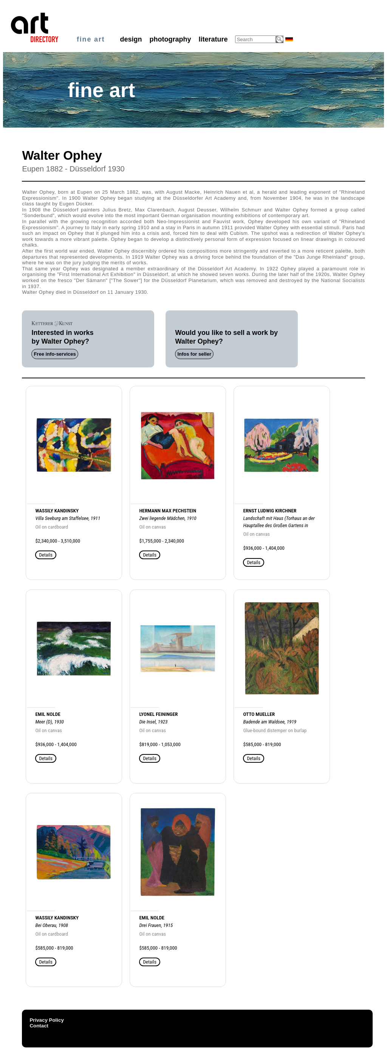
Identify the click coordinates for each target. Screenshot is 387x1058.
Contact (38, 1026)
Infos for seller (194, 354)
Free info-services (55, 354)
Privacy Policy (46, 1020)
